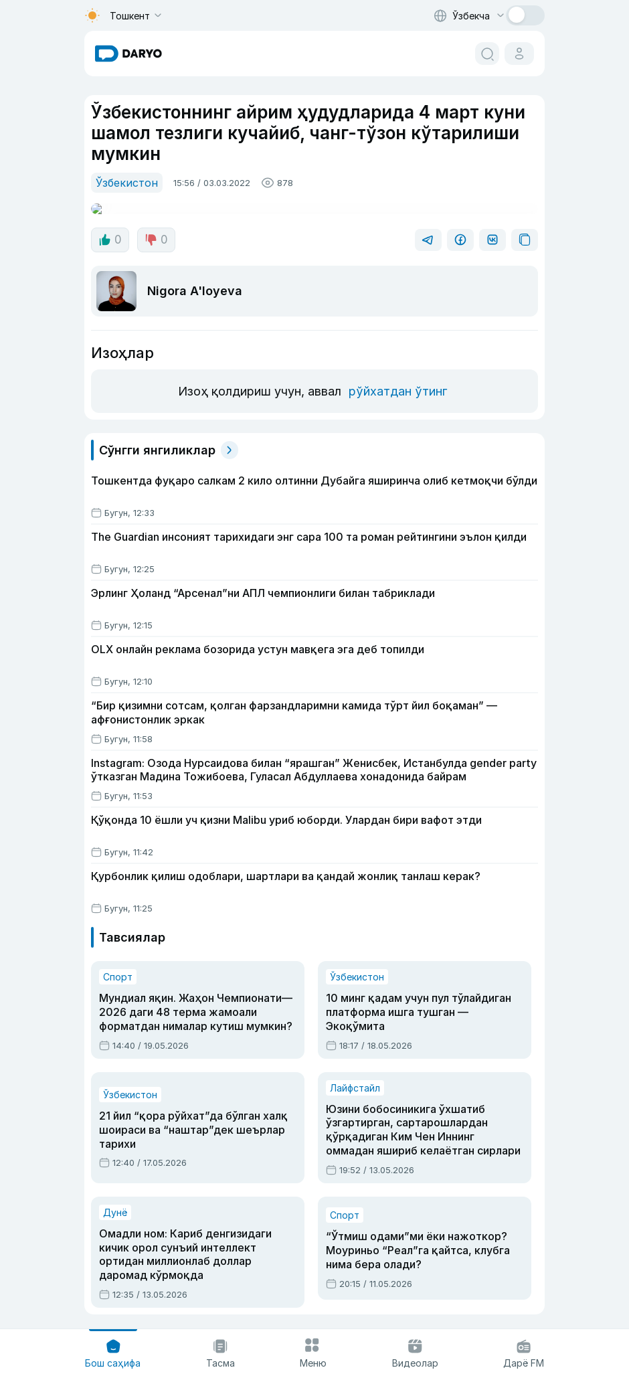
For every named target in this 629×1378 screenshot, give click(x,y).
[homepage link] (128, 53)
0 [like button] (109, 227)
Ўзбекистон (124, 181)
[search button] (487, 53)
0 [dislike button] (154, 227)
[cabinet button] (519, 53)
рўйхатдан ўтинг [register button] (394, 356)
